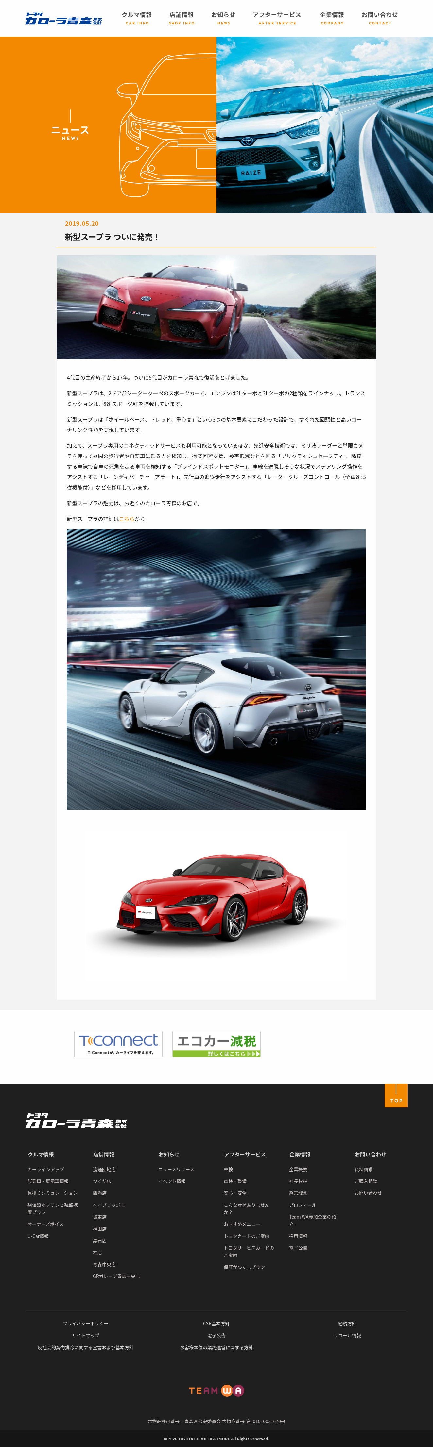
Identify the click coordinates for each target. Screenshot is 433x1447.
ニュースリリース (176, 1169)
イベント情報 (172, 1181)
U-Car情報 (38, 1236)
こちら (127, 519)
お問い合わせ (370, 1154)
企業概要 (298, 1169)
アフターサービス (245, 1154)
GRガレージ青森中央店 (116, 1276)
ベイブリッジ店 (109, 1205)
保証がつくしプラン (244, 1267)
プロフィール (303, 1205)
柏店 (97, 1252)
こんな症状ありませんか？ (246, 1208)
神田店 (100, 1228)
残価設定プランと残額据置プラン (52, 1208)
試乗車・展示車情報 (48, 1181)
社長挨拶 (298, 1181)
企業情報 (299, 1154)
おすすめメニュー (242, 1224)
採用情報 (298, 1236)
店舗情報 (103, 1154)
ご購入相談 (366, 1181)
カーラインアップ (45, 1169)
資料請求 (364, 1169)
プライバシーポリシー (86, 1323)
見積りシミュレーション (52, 1192)
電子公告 (298, 1247)
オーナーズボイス (45, 1224)
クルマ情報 (41, 1154)
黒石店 (100, 1240)
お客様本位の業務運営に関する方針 (216, 1347)
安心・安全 (235, 1192)
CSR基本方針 (216, 1323)
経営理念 (298, 1192)
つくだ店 (102, 1181)
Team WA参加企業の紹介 (312, 1220)
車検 (228, 1169)
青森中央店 (104, 1264)
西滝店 (100, 1192)
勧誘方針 (347, 1323)
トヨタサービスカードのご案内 (249, 1251)
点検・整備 (235, 1181)
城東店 (100, 1216)
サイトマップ (85, 1335)
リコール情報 (347, 1335)
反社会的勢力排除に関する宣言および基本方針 (86, 1347)
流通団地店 (104, 1169)
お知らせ (169, 1154)
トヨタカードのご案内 (246, 1236)
